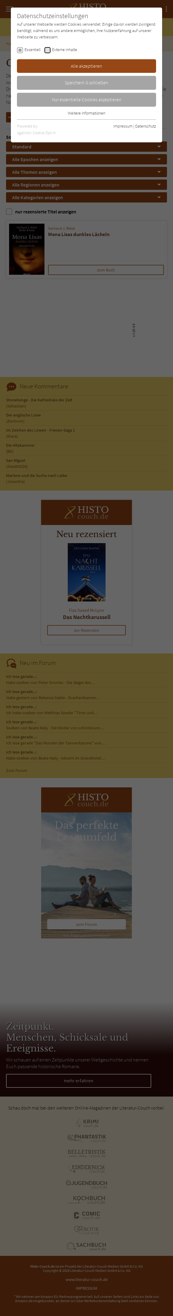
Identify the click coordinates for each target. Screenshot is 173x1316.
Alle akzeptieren (86, 66)
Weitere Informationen (86, 113)
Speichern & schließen (86, 82)
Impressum (122, 126)
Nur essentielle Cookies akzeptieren (87, 99)
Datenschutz (145, 126)
